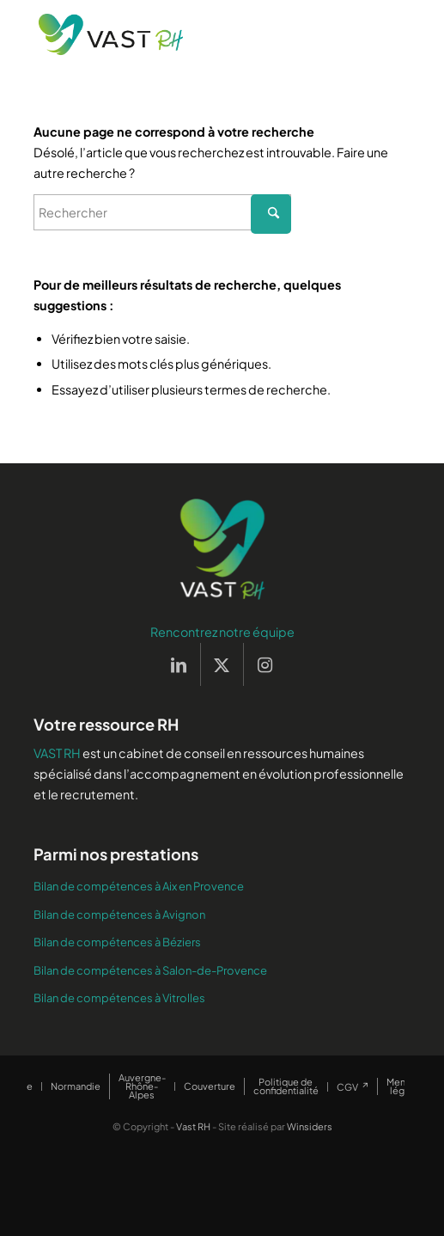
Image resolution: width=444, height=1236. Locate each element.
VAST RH (57, 753)
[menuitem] (75, 1086)
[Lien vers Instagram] (265, 664)
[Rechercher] (162, 212)
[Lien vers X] (222, 664)
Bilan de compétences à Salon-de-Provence (150, 970)
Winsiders (309, 1126)
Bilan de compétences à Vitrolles (119, 998)
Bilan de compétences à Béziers (117, 942)
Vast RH (193, 1126)
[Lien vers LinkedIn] (179, 664)
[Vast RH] (184, 34)
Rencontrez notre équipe (222, 631)
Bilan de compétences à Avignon (119, 914)
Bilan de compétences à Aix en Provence (138, 886)
